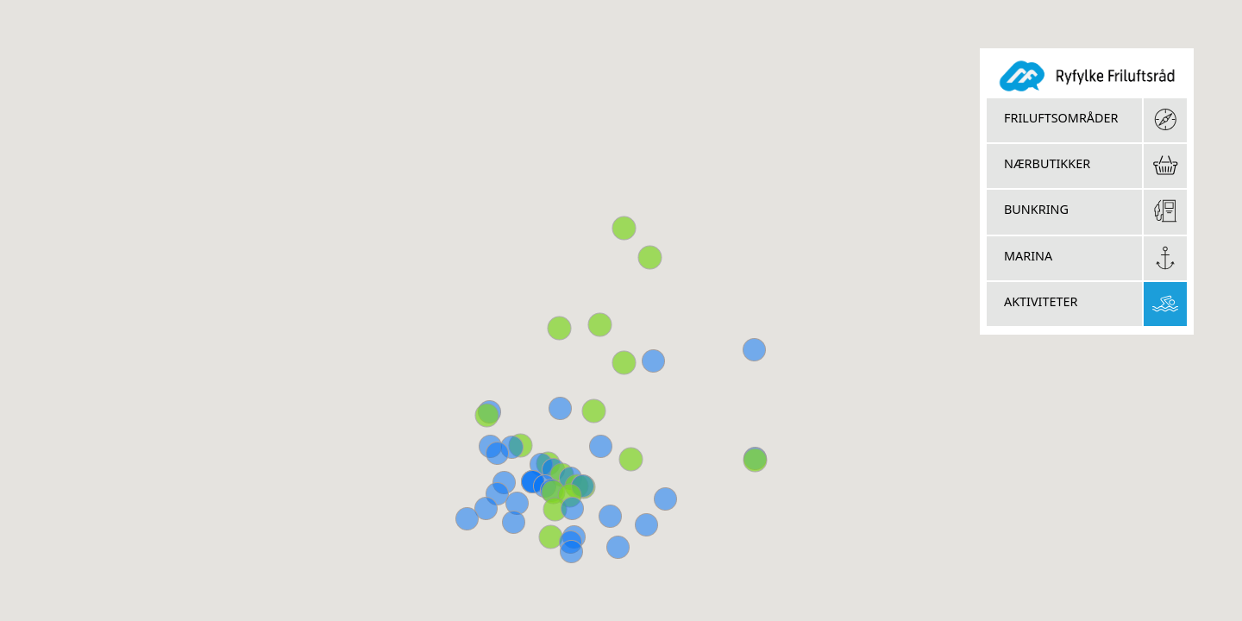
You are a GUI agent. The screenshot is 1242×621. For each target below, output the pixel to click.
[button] (755, 460)
